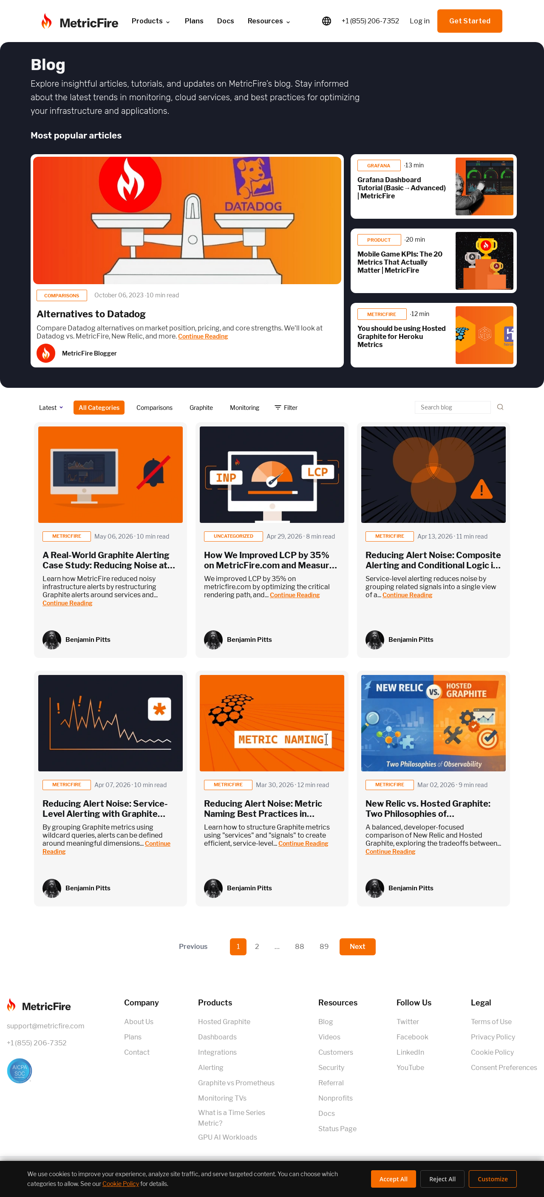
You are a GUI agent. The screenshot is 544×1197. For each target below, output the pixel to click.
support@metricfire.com (46, 1026)
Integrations (217, 1052)
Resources (270, 21)
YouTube (410, 1068)
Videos (329, 1037)
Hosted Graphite (224, 1022)
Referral (331, 1083)
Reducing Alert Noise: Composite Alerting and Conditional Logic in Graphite (433, 565)
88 (299, 947)
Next (358, 947)
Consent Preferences (504, 1068)
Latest (48, 407)
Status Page (337, 1129)
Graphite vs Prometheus (236, 1083)
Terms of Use (491, 1022)
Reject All (442, 1179)
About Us (138, 1022)
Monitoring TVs (222, 1098)
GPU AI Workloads (227, 1137)
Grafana (379, 166)
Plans (194, 21)
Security (331, 1068)
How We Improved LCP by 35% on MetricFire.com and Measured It (272, 565)
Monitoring (244, 407)
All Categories (99, 407)
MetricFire (382, 314)
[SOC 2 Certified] (46, 1071)
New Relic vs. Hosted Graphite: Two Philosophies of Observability (428, 814)
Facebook (412, 1037)
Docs (225, 21)
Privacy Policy (493, 1037)
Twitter (408, 1022)
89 (324, 947)
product (379, 240)
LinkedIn (410, 1052)
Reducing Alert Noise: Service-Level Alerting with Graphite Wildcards (105, 814)
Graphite (201, 407)
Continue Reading (203, 336)
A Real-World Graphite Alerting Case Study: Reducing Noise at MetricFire (106, 565)
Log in (420, 21)
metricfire (66, 536)
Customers (335, 1052)
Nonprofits (335, 1098)
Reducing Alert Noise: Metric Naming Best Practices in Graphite (263, 814)
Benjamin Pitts (87, 640)
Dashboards (217, 1037)
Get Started (469, 21)
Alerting (211, 1068)
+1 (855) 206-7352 (370, 21)
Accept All (394, 1179)
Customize (493, 1179)
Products (151, 21)
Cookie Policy (492, 1052)
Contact (137, 1052)
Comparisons (62, 296)
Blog (325, 1022)
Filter (291, 407)
